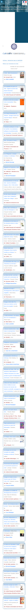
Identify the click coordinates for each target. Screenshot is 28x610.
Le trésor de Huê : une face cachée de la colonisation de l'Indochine (11, 277)
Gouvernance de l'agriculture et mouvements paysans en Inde (11, 465)
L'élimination (7, 531)
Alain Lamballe (10, 79)
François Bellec (10, 485)
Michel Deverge (10, 162)
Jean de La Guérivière (11, 350)
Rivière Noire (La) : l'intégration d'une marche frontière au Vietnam (10, 250)
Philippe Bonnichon (11, 283)
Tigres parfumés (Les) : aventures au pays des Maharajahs (10, 425)
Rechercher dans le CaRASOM (15, 60)
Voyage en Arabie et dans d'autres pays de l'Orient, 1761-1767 (10, 479)
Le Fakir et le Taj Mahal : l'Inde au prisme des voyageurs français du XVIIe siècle (11, 546)
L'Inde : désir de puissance (10, 73)
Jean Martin (9, 579)
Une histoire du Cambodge (11, 571)
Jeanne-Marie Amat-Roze (12, 364)
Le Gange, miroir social (10, 436)
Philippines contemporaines (11, 342)
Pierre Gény (9, 537)
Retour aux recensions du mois (10, 63)
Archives (5, 60)
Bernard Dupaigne (11, 175)
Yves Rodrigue (10, 512)
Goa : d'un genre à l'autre (10, 140)
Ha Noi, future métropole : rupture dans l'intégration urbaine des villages (10, 196)
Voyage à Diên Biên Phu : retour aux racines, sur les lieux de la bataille (10, 304)
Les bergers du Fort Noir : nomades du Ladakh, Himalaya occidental (10, 452)
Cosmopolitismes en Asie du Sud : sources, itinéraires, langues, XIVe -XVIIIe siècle (11, 183)
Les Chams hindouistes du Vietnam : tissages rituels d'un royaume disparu (11, 115)
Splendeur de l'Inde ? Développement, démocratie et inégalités (11, 290)
